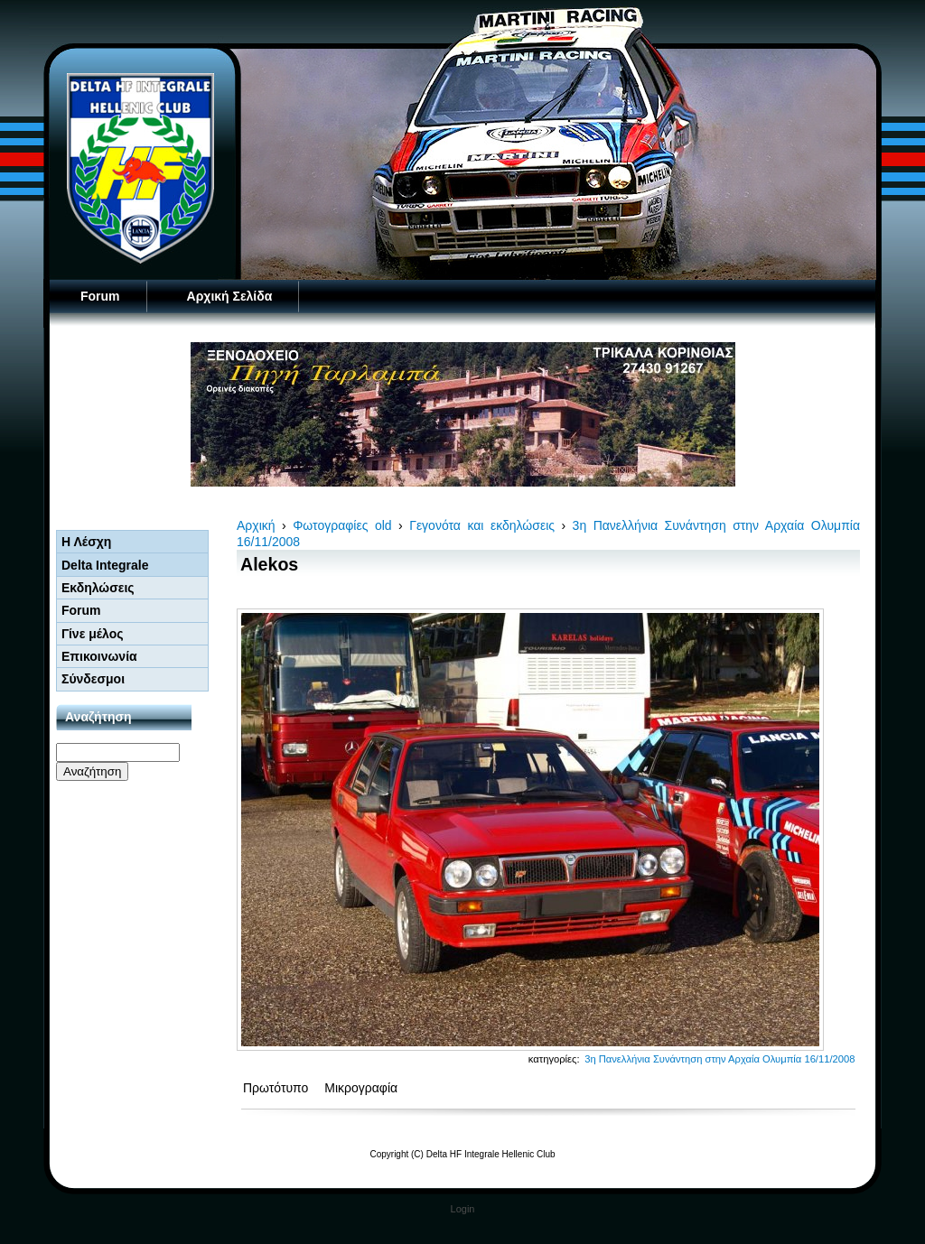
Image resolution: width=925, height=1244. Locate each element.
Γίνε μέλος (92, 634)
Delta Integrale (104, 565)
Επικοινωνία (99, 656)
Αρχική (256, 525)
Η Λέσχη (86, 541)
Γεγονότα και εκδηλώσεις (482, 525)
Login (463, 1208)
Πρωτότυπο (277, 1088)
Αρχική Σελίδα (230, 296)
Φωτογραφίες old (342, 525)
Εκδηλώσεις (98, 587)
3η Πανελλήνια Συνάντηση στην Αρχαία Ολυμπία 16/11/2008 (719, 1059)
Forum (100, 296)
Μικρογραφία (360, 1088)
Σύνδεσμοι (93, 679)
